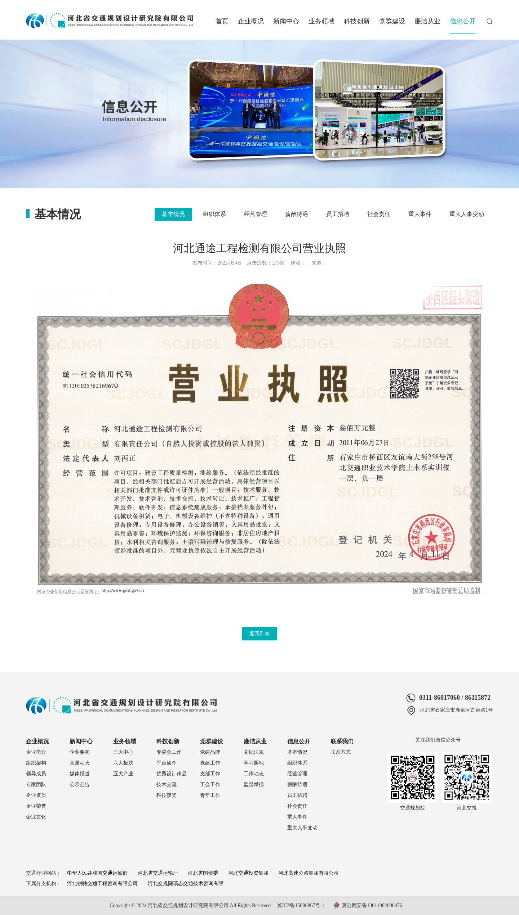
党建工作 (210, 763)
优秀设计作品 (171, 773)
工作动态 (254, 773)
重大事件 (419, 214)
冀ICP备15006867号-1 (300, 905)
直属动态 (80, 763)
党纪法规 (254, 752)
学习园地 (254, 763)
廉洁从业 (427, 21)
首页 (222, 21)
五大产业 (123, 773)
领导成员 (36, 773)
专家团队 (36, 784)
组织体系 (214, 214)
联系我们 (342, 741)
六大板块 (123, 763)
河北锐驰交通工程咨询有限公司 (102, 883)
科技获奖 (166, 795)
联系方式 (341, 752)
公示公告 (80, 784)
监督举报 (254, 784)
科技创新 (357, 21)
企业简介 (36, 752)
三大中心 (123, 752)
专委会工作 (169, 752)
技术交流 (166, 784)
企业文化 (36, 817)
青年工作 (210, 795)
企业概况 (251, 21)
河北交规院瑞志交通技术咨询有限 (185, 883)
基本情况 (173, 214)
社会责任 (378, 214)
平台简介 (166, 763)
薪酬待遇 (296, 214)
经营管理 (255, 214)
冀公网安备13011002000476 (372, 905)
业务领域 (321, 21)
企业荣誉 (36, 806)
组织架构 (36, 763)
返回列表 (259, 633)
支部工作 (210, 773)
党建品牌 (210, 752)
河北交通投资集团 (248, 873)
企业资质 (36, 795)
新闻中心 (286, 21)
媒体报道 (80, 773)
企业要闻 (80, 752)
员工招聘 (337, 214)
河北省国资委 (203, 873)
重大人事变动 (466, 214)
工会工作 (210, 784)
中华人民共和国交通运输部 (97, 873)
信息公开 (463, 21)
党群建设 (392, 21)
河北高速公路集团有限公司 (308, 873)
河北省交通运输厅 (158, 873)
